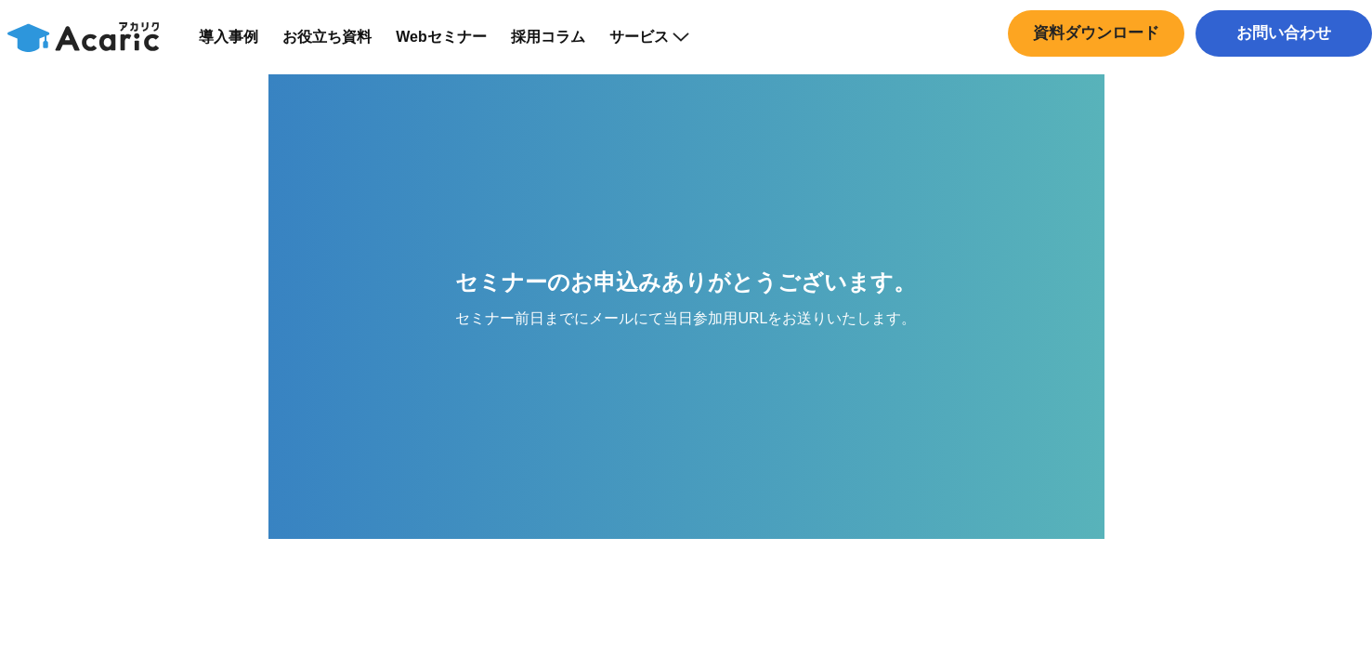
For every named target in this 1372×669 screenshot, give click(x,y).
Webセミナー (453, 46)
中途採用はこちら (1279, 79)
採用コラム (559, 46)
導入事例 (240, 46)
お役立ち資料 (339, 46)
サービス (660, 46)
